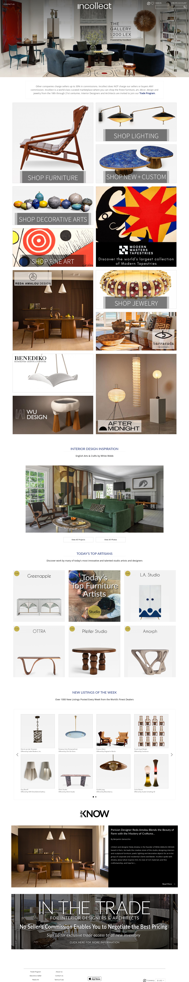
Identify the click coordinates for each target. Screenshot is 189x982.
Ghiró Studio (63, 789)
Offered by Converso (141, 751)
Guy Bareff (24, 789)
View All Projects (78, 539)
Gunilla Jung (100, 789)
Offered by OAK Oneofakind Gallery (33, 792)
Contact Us (9, 4)
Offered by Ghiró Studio (67, 792)
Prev (17, 754)
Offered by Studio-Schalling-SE (144, 792)
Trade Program (35, 972)
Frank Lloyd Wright (140, 749)
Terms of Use (59, 980)
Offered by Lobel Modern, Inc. (31, 751)
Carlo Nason (138, 789)
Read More (169, 884)
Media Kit (35, 980)
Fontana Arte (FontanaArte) (68, 749)
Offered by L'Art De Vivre (67, 751)
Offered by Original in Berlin (106, 751)
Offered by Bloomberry (104, 792)
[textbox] (169, 7)
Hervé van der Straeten (29, 749)
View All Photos (110, 539)
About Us (59, 972)
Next (171, 754)
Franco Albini (100, 749)
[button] (148, 3)
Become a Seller (35, 976)
